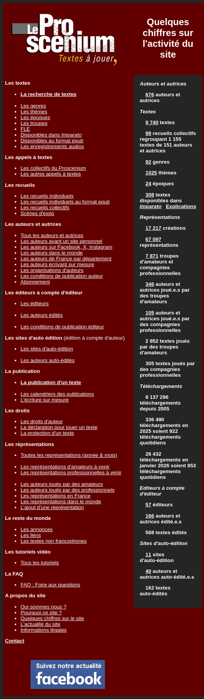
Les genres (33, 106)
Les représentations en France (56, 496)
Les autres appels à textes (51, 174)
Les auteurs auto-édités (47, 360)
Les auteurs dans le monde (52, 253)
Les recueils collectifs (45, 207)
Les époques (35, 117)
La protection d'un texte (47, 433)
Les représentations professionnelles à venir (71, 472)
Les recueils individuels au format (65, 202)
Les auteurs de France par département (66, 258)
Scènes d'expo (37, 213)
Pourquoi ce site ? (41, 612)
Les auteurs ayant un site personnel (61, 241)
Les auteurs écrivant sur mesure (57, 264)
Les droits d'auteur (42, 421)
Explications (181, 206)
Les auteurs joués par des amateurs (62, 484)
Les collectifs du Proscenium (53, 168)
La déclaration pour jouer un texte (59, 427)
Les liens (31, 535)
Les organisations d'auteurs (52, 270)
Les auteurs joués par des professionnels (68, 490)
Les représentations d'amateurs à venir (65, 467)
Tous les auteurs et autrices (52, 235)
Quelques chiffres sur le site (52, 618)
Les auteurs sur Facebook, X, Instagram (66, 247)
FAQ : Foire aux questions (50, 585)
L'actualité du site (40, 624)
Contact (14, 641)
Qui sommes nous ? (44, 607)
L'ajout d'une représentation (52, 507)
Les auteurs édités (42, 315)
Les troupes (34, 123)
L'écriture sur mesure (45, 400)
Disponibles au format (52, 141)
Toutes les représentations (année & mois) (69, 455)
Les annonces (37, 529)
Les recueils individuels (47, 196)
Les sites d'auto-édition (47, 349)
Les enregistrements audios (52, 146)
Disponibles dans (51, 135)
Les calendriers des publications (57, 394)
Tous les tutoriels (40, 563)
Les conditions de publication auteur (62, 276)
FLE (25, 129)
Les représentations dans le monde (61, 501)
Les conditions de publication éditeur (62, 327)
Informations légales (44, 630)
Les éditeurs (35, 303)
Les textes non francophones (54, 541)
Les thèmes (34, 112)
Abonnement (35, 282)
